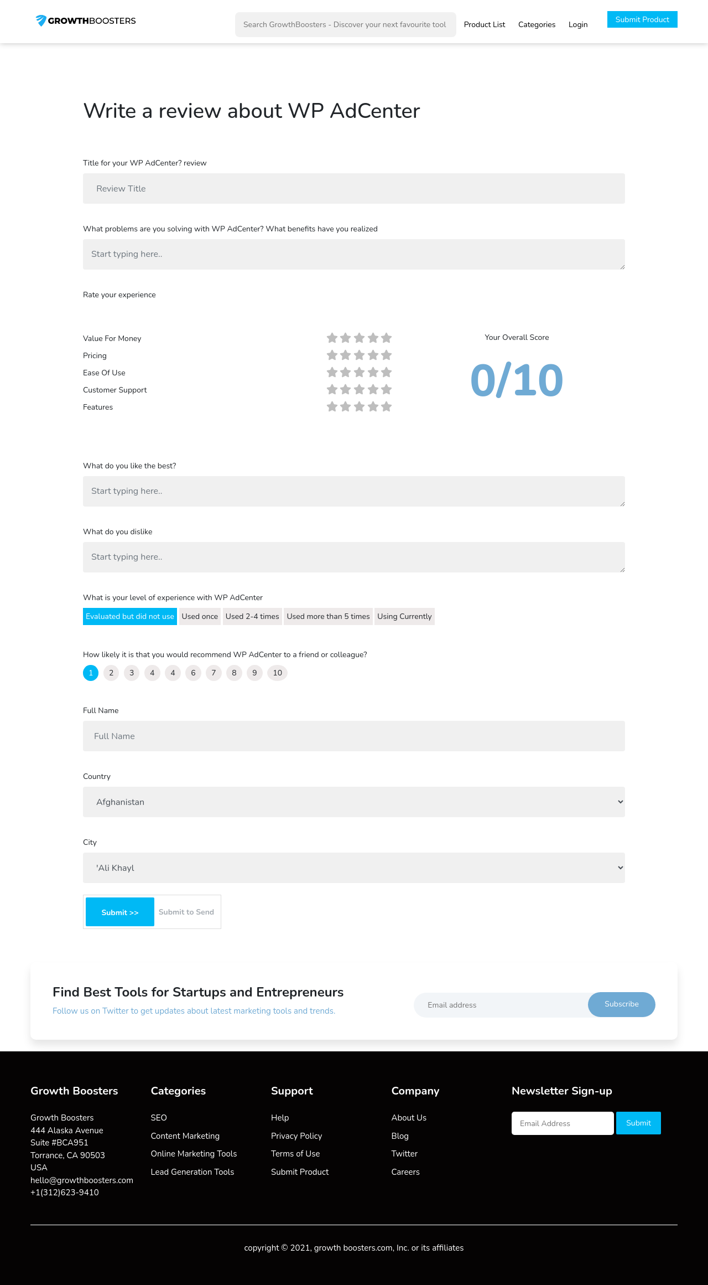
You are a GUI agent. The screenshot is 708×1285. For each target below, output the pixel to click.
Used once (200, 616)
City (90, 842)
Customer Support (115, 390)
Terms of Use (295, 1153)
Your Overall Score (517, 337)
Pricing (95, 355)
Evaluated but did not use (130, 616)
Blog (400, 1136)
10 (277, 673)
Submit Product (642, 19)
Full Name (100, 710)
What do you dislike (117, 532)
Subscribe (622, 1004)
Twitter (405, 1153)
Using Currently (404, 616)
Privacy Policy (296, 1136)
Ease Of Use (104, 373)
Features (98, 407)
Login (578, 24)
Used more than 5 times (328, 616)
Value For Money (112, 338)
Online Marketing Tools (194, 1153)
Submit (638, 1123)
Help (280, 1117)
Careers (406, 1172)
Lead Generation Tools (193, 1172)
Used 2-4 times (252, 616)
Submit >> (119, 912)
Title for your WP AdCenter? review (145, 163)
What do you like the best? (129, 466)
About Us (409, 1117)
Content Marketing (185, 1136)
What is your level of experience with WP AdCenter (173, 597)
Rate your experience (119, 295)
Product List (485, 24)
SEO (159, 1117)
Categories (536, 24)
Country (97, 776)
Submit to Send (187, 912)
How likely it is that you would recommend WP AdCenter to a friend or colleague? (225, 654)
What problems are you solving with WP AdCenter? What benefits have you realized (230, 229)
